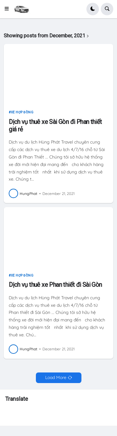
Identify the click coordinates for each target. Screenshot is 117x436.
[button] (8, 9)
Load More (55, 377)
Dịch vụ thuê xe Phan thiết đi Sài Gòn (55, 284)
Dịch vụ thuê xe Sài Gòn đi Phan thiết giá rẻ (55, 125)
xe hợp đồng (22, 112)
